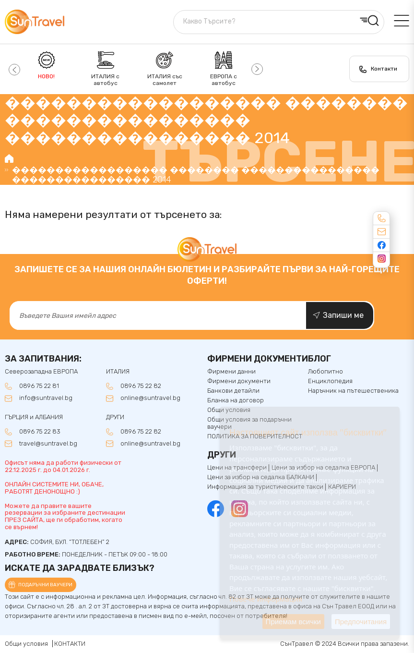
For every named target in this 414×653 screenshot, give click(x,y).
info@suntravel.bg (45, 398)
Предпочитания (361, 621)
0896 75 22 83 (39, 431)
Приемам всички (293, 621)
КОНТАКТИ (69, 643)
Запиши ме (343, 315)
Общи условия (26, 643)
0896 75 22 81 (39, 386)
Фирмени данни (231, 371)
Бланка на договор (235, 400)
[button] (13, 69)
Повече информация (265, 599)
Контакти (384, 68)
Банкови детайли (233, 390)
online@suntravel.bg (150, 398)
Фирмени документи (239, 381)
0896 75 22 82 (140, 386)
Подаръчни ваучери (45, 585)
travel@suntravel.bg (48, 443)
